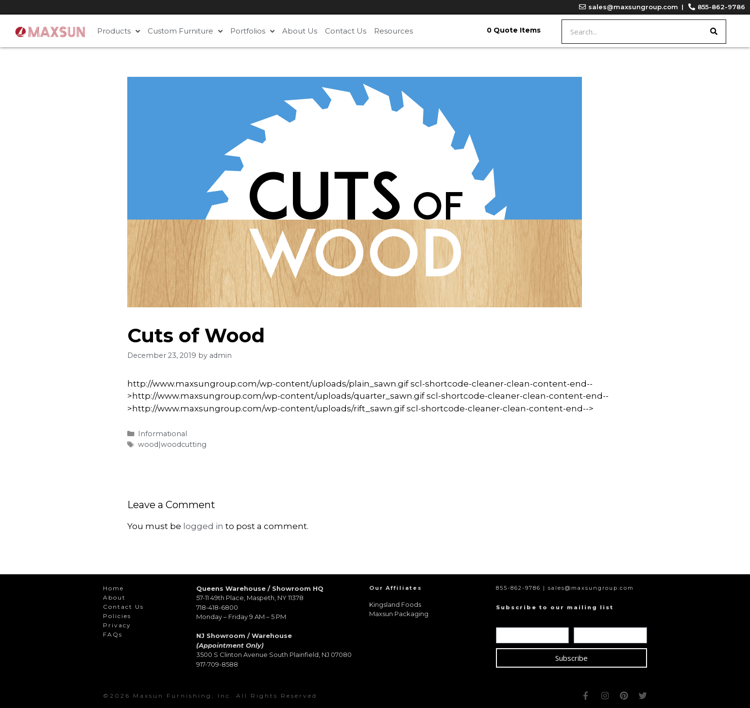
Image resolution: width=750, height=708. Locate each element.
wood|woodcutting (172, 444)
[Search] (713, 31)
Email (585, 621)
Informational (162, 433)
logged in (203, 526)
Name (509, 621)
